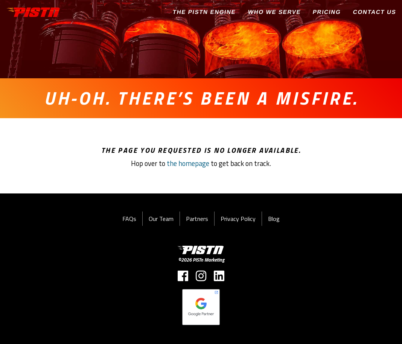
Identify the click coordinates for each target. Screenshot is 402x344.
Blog (274, 218)
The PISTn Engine (204, 12)
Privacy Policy (238, 218)
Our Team (161, 218)
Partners (197, 218)
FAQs (129, 218)
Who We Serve (274, 12)
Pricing (326, 12)
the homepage (188, 163)
